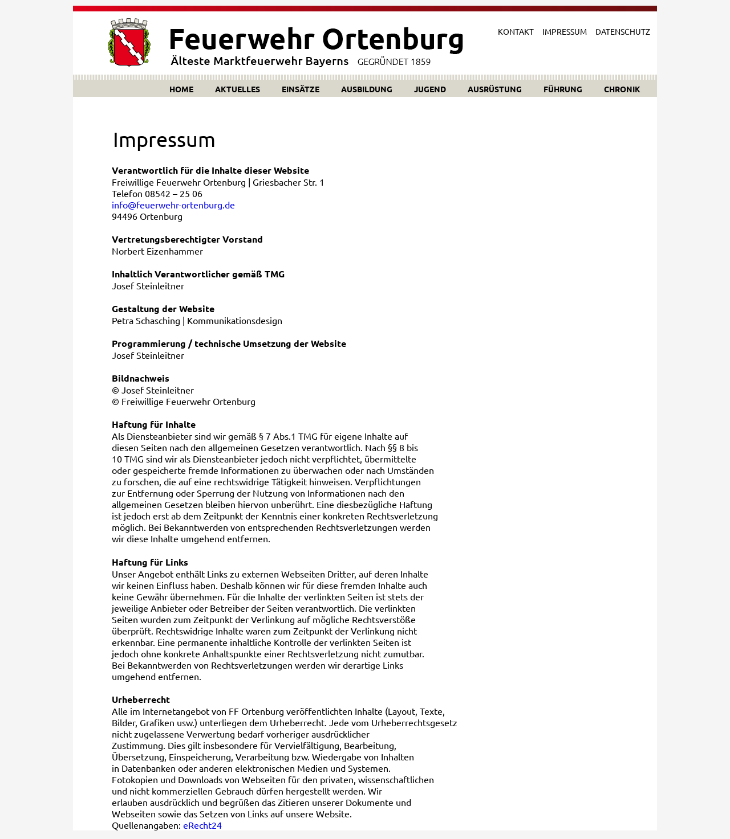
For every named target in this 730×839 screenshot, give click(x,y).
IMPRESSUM (564, 31)
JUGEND (430, 89)
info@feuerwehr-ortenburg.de (173, 204)
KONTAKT (516, 31)
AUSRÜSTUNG (495, 89)
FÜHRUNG (563, 89)
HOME (181, 89)
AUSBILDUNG (366, 89)
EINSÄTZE (300, 89)
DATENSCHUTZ (622, 31)
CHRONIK (622, 89)
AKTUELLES (237, 89)
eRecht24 (202, 824)
